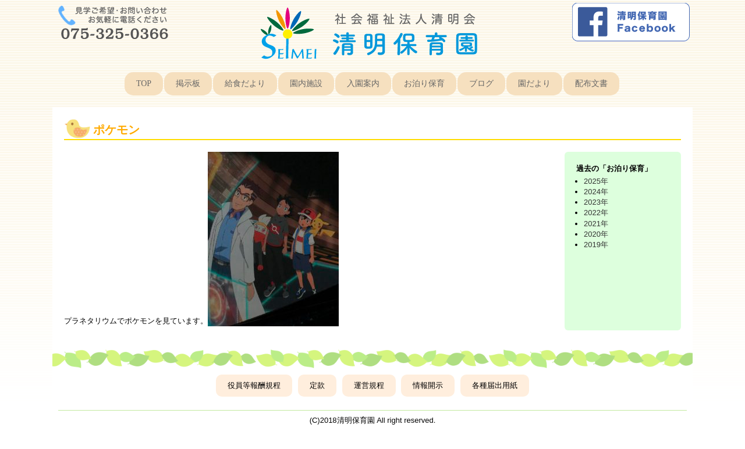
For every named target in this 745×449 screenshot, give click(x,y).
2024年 (596, 191)
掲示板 (188, 83)
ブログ (481, 83)
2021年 (596, 223)
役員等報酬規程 (254, 385)
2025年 (596, 181)
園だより (534, 83)
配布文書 (591, 83)
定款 (317, 385)
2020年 (596, 234)
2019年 (596, 244)
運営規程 (369, 385)
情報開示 (428, 385)
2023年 (596, 202)
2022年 (596, 212)
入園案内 (363, 83)
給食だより (245, 83)
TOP (143, 83)
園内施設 (306, 83)
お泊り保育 (424, 83)
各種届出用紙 (494, 385)
